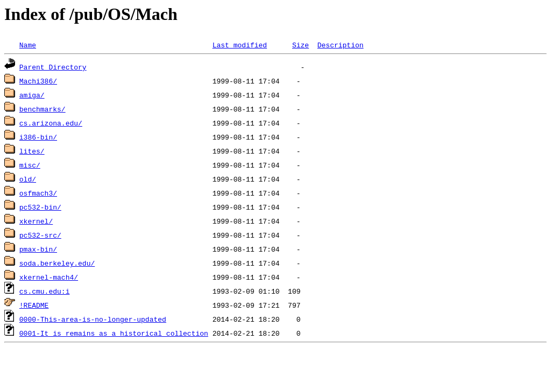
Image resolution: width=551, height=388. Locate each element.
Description (340, 45)
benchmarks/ (42, 109)
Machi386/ (38, 81)
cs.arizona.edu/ (50, 123)
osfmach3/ (38, 193)
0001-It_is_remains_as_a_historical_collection (113, 333)
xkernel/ (36, 221)
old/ (27, 179)
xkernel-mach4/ (48, 277)
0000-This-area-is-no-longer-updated (92, 319)
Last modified (240, 45)
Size (300, 45)
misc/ (29, 165)
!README (34, 305)
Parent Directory (53, 67)
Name (27, 45)
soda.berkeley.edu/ (57, 263)
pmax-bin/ (38, 249)
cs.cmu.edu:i (44, 291)
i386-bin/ (38, 137)
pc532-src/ (40, 235)
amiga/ (32, 95)
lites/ (32, 151)
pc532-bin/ (40, 207)
